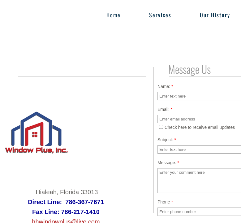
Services (160, 15)
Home (113, 15)
